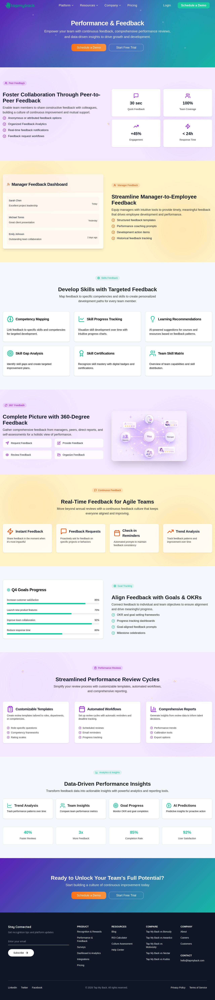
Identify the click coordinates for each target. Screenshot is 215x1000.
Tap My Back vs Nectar (158, 953)
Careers (185, 937)
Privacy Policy (178, 987)
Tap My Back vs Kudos (158, 959)
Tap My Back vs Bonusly (158, 931)
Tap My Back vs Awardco (159, 937)
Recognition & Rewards (89, 931)
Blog (114, 931)
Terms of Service (198, 987)
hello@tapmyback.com (192, 960)
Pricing (80, 965)
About (184, 931)
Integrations (83, 959)
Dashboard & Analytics (89, 953)
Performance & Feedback (85, 939)
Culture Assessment (122, 943)
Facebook (37, 987)
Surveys (81, 947)
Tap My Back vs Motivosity (154, 945)
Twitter (24, 987)
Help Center (118, 949)
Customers (186, 943)
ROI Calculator (119, 937)
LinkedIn (12, 987)
